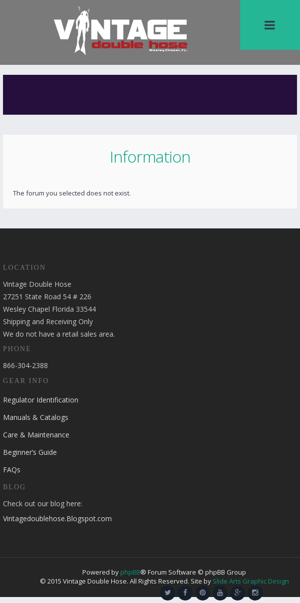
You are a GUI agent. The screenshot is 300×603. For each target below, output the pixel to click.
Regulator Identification (40, 399)
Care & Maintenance (36, 434)
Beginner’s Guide (30, 452)
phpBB (130, 572)
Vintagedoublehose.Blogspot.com (57, 518)
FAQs (11, 469)
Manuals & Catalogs (35, 417)
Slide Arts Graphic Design (251, 581)
